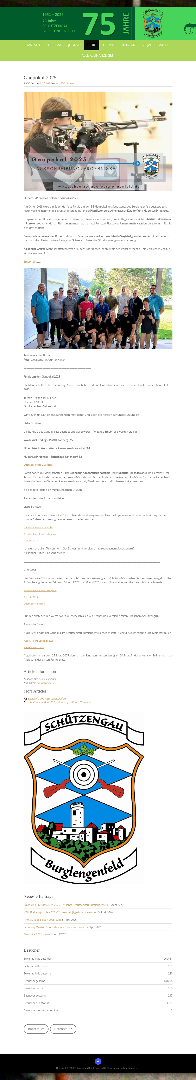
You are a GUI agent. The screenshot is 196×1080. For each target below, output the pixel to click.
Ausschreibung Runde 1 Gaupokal (40, 590)
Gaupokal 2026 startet (37, 934)
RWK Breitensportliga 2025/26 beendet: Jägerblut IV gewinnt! (60, 912)
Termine (109, 45)
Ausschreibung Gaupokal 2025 (38, 640)
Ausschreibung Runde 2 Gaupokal (40, 534)
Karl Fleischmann (65, 83)
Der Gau (55, 45)
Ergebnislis (30, 261)
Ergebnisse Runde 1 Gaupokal (38, 527)
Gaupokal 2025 (45, 682)
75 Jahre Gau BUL (157, 45)
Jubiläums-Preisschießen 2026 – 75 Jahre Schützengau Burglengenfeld (66, 905)
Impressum (36, 1029)
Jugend (74, 45)
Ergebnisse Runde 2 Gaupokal (38, 464)
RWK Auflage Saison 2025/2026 (42, 920)
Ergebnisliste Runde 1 (34, 603)
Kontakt (129, 45)
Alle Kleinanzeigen (98, 55)
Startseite (33, 45)
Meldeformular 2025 (34, 647)
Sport (92, 45)
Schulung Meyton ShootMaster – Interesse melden (55, 927)
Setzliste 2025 (31, 540)
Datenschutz (63, 1029)
